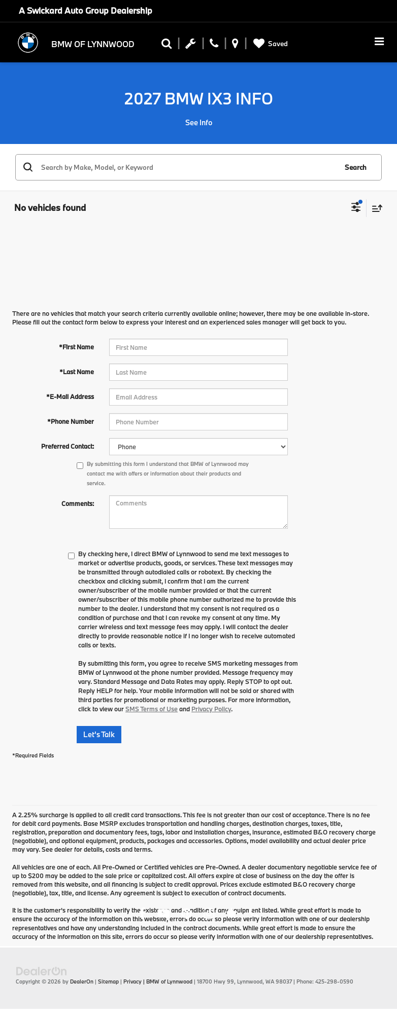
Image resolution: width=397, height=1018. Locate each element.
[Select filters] (356, 208)
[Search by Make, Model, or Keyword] (187, 167)
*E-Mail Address (70, 396)
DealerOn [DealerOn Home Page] (81, 981)
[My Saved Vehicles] (269, 44)
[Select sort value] (375, 208)
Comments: (77, 503)
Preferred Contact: (67, 446)
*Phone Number (70, 421)
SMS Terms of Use (151, 709)
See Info (198, 122)
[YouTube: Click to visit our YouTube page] (163, 915)
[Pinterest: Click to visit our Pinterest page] (186, 915)
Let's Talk (99, 734)
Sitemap (108, 981)
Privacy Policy (211, 709)
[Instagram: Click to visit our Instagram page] (209, 915)
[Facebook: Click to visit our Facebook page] (142, 915)
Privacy (132, 981)
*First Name (76, 347)
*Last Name (76, 372)
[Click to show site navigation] (379, 42)
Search (356, 167)
